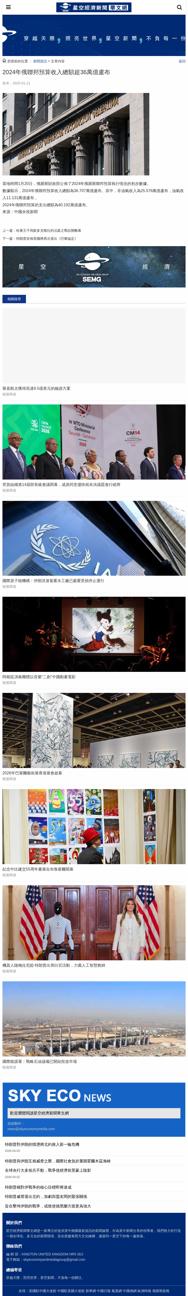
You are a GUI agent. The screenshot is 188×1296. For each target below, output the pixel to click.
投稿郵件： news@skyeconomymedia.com (31, 1126)
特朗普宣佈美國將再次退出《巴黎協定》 (47, 239)
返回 (182, 61)
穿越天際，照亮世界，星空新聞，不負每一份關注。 (45, 1278)
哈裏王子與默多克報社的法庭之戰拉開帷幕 (48, 230)
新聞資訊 (40, 61)
